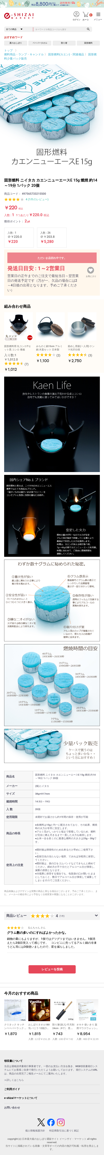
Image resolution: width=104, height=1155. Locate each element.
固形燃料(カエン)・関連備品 (66, 54)
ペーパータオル (40, 43)
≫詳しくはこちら (14, 1080)
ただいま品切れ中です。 (52, 257)
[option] (52, 116)
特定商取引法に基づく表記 (64, 1130)
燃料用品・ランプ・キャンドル (24, 54)
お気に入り (91, 275)
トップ (8, 50)
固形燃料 (88, 43)
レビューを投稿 (52, 969)
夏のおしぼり (15, 43)
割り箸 (64, 43)
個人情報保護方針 (35, 1130)
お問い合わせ (12, 1107)
